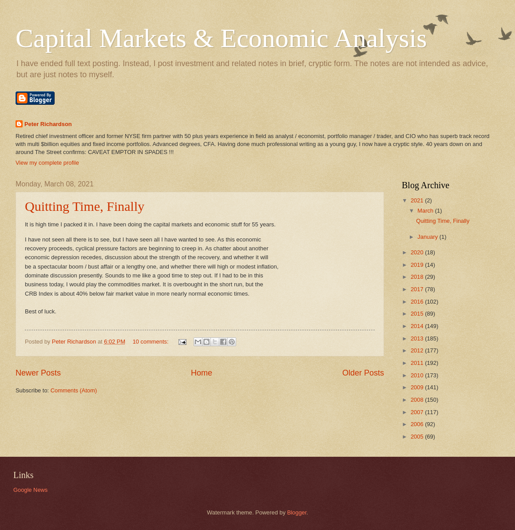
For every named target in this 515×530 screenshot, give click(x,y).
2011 (418, 363)
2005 (418, 436)
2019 (418, 264)
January (428, 236)
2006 (418, 424)
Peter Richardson (48, 124)
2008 (418, 399)
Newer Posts (38, 372)
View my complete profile (47, 162)
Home (201, 372)
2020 (418, 252)
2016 (418, 301)
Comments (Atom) (74, 390)
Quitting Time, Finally (84, 206)
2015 (418, 313)
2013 (418, 338)
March (426, 210)
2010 (418, 375)
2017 (418, 289)
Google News (30, 489)
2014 (418, 326)
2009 (418, 387)
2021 (418, 200)
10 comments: (151, 341)
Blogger (297, 512)
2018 (418, 276)
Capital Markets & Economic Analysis (221, 38)
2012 (418, 350)
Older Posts (363, 372)
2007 (418, 412)
